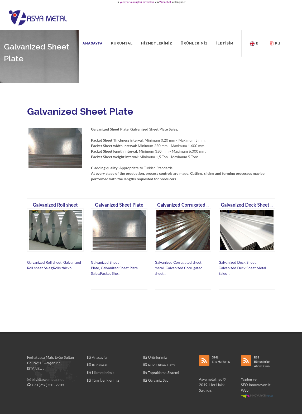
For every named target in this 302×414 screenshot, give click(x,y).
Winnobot (165, 1)
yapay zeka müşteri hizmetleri (137, 1)
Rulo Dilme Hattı (159, 365)
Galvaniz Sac (155, 380)
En (255, 43)
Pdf (275, 43)
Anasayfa (97, 357)
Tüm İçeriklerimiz (103, 380)
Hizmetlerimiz (100, 372)
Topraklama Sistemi (161, 372)
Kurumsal (97, 365)
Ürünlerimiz (155, 357)
